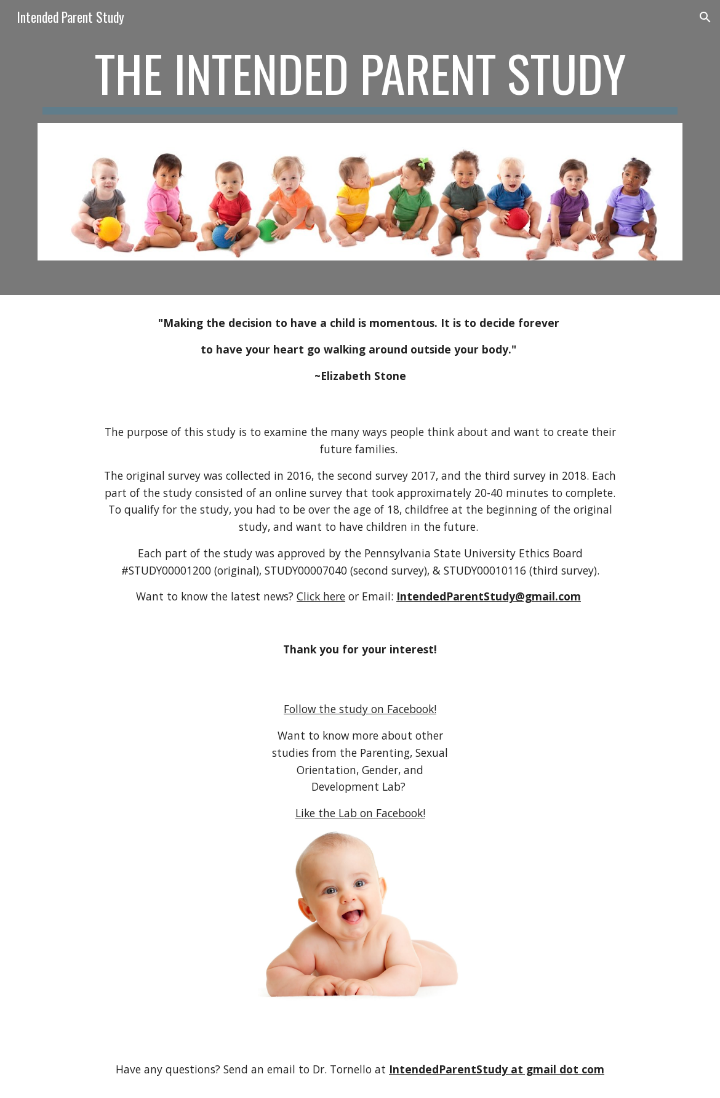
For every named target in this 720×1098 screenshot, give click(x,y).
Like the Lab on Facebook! (360, 812)
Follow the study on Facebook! (360, 708)
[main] (360, 78)
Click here (321, 596)
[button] (705, 17)
